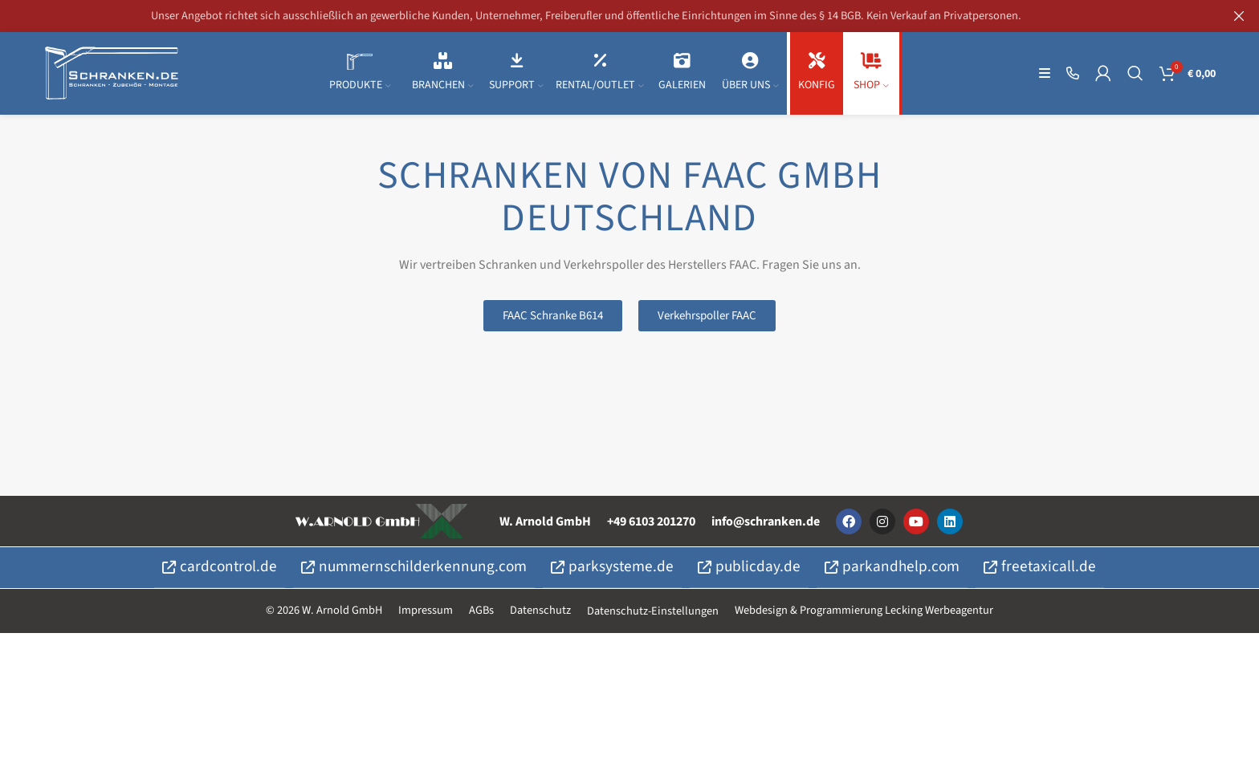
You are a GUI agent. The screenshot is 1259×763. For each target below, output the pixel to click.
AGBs (481, 615)
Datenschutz (540, 615)
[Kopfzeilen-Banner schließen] (1239, 16)
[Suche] (1135, 76)
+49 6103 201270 (651, 527)
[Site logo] (111, 75)
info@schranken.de (765, 527)
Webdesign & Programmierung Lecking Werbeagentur (864, 615)
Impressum (425, 615)
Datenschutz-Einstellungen (653, 615)
